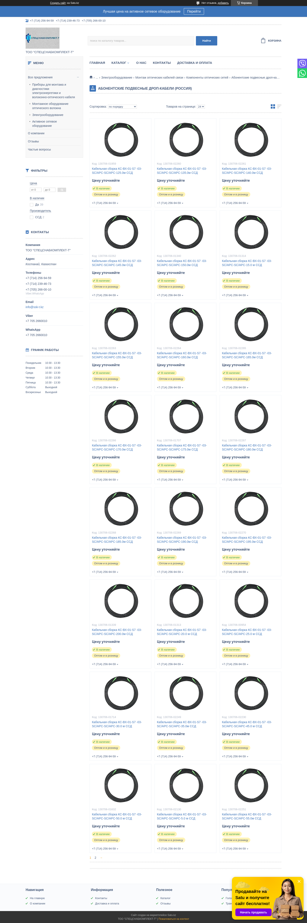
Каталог (119, 62)
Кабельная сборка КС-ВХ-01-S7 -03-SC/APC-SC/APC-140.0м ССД (247, 170)
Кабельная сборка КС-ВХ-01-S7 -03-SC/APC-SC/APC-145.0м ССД (117, 263)
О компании (36, 133)
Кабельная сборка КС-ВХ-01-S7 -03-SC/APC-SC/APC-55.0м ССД (247, 816)
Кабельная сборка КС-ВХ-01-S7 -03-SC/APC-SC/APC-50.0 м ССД (117, 816)
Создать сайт (58, 2)
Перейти (194, 11)
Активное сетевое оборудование (44, 123)
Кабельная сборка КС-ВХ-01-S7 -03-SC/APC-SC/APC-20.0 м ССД (182, 632)
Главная (97, 62)
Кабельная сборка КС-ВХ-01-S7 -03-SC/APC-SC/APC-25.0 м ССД (247, 632)
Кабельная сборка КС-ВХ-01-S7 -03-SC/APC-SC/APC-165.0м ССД (247, 355)
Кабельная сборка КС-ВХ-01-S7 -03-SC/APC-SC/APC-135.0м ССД (182, 170)
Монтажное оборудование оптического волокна (50, 106)
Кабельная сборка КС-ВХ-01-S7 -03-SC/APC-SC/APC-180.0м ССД (247, 447)
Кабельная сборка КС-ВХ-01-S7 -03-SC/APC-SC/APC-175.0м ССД (182, 447)
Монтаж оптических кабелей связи (159, 77)
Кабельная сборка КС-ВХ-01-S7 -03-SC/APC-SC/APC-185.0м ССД (117, 539)
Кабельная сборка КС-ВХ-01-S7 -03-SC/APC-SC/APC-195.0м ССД (247, 539)
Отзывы (33, 141)
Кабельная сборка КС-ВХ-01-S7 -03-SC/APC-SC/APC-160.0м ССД (182, 355)
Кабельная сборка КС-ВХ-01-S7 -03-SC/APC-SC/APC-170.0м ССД (117, 447)
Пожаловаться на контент (174, 918)
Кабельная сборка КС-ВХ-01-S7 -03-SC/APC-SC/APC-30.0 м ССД (117, 724)
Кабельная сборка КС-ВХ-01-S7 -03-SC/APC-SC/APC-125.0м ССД (117, 170)
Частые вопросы (39, 149)
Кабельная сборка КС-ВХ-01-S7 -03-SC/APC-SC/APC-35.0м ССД (182, 724)
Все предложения (40, 77)
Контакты (162, 62)
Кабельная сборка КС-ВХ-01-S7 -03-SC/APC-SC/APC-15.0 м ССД (247, 263)
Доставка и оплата (194, 62)
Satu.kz (171, 915)
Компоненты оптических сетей (207, 77)
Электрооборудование (47, 115)
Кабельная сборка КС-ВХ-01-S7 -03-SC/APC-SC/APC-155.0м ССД (117, 355)
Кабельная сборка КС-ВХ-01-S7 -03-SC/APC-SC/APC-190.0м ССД (182, 539)
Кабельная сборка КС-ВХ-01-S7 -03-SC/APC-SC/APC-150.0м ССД (182, 263)
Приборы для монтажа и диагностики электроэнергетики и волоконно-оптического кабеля (53, 91)
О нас (141, 62)
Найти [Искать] (206, 40)
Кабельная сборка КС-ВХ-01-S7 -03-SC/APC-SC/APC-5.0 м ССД (182, 816)
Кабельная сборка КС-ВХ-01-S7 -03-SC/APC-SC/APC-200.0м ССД (117, 632)
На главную (37, 898)
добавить (223, 2)
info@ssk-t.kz (34, 307)
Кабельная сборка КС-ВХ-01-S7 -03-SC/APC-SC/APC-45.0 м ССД (247, 724)
